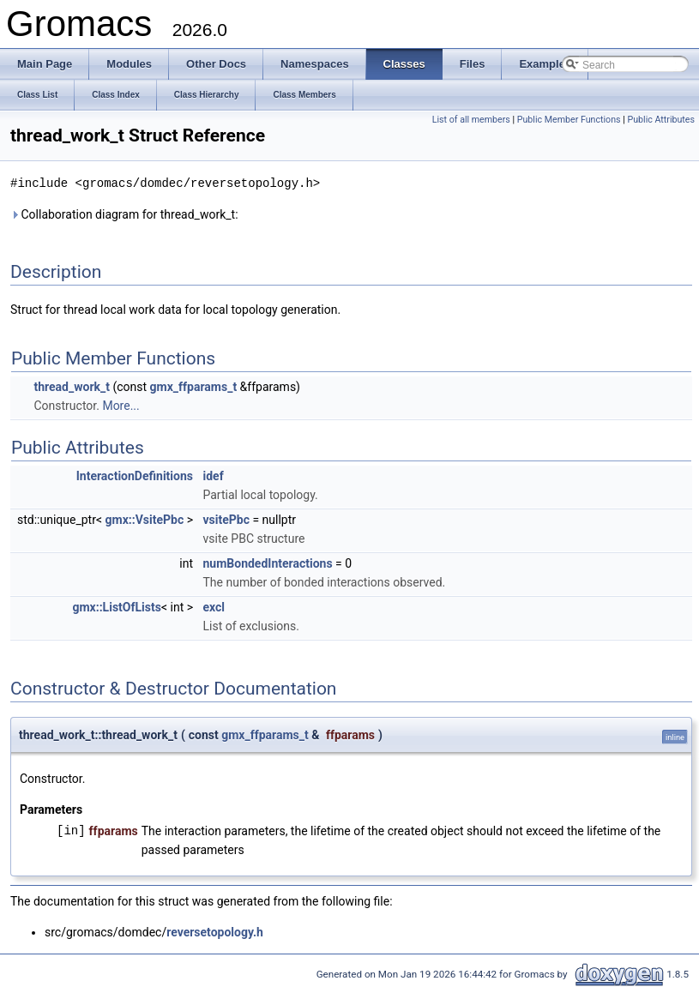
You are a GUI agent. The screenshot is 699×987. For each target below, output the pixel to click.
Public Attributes (661, 119)
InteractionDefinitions (134, 475)
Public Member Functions (569, 119)
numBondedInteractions (267, 562)
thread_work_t (71, 386)
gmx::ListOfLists (116, 606)
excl (213, 606)
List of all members (471, 119)
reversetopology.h (214, 931)
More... (120, 405)
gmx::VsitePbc (144, 519)
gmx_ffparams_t (194, 386)
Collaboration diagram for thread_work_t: (124, 213)
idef (212, 475)
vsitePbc (225, 519)
